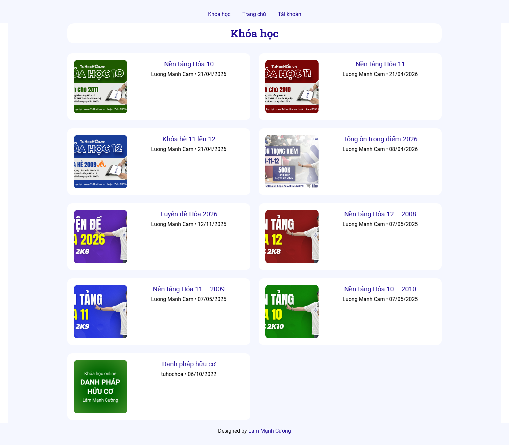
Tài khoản (289, 14)
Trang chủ (254, 14)
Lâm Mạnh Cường (269, 431)
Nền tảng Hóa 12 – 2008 (380, 214)
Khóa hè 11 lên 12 (188, 139)
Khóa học (219, 14)
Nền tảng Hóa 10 (189, 64)
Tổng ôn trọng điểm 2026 (380, 139)
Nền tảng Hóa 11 (380, 64)
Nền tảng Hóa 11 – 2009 (189, 289)
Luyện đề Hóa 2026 (188, 214)
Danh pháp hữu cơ (188, 364)
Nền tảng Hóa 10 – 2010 (380, 289)
